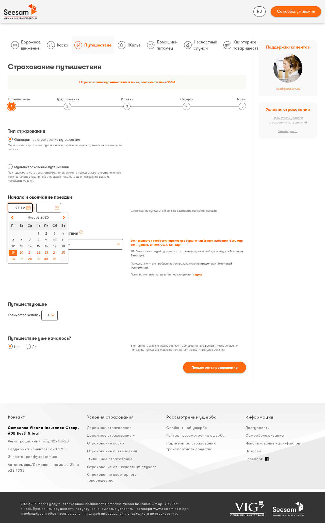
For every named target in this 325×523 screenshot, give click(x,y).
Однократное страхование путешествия (47, 139)
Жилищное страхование (110, 459)
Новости (253, 451)
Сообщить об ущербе (186, 428)
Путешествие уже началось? (39, 338)
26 (13, 259)
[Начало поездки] (20, 208)
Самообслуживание (296, 11)
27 (21, 259)
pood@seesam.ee (288, 88)
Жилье (129, 45)
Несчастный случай (200, 45)
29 (38, 259)
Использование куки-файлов (273, 443)
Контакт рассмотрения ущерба (195, 435)
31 (54, 259)
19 (13, 252)
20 (21, 252)
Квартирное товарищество (242, 45)
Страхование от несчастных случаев (122, 467)
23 (46, 252)
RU (259, 11)
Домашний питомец (162, 45)
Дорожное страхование (109, 428)
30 (46, 259)
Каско (57, 45)
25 (63, 252)
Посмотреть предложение (214, 367)
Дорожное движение (26, 45)
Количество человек (24, 315)
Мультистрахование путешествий (41, 167)
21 (29, 252)
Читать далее (287, 131)
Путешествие (92, 45)
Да (34, 347)
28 (30, 259)
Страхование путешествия (112, 451)
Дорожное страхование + (111, 435)
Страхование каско (105, 443)
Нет (17, 347)
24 (55, 252)
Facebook (257, 459)
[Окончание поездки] (48, 208)
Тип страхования (26, 131)
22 (38, 252)
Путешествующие (27, 304)
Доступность (257, 428)
